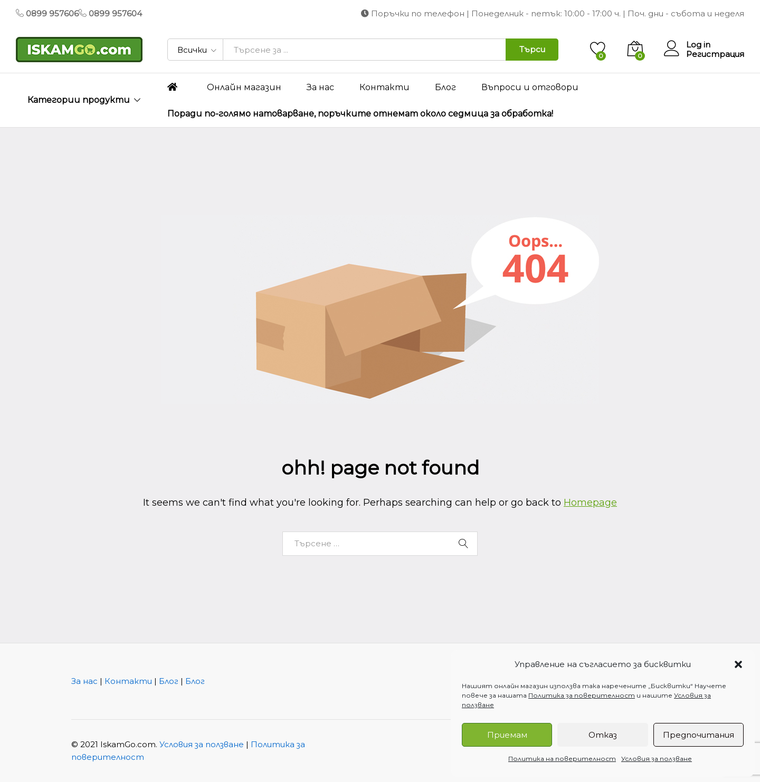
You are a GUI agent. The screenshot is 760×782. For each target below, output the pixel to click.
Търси (532, 49)
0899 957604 (115, 13)
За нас (320, 87)
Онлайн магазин (244, 87)
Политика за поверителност (581, 695)
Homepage (590, 502)
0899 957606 (52, 13)
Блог (445, 87)
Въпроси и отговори (529, 87)
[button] (738, 664)
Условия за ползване (656, 758)
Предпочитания (698, 735)
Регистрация (715, 54)
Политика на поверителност (562, 758)
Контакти (384, 87)
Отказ (602, 735)
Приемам (507, 735)
